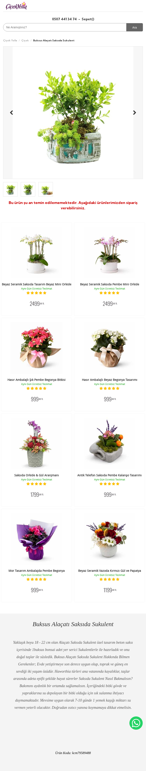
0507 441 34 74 (65, 19)
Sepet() (88, 19)
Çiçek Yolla (10, 40)
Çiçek (25, 40)
